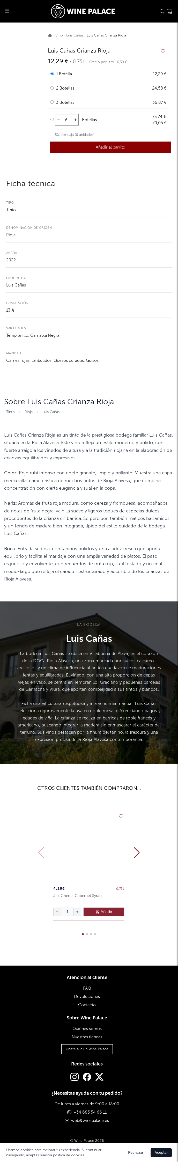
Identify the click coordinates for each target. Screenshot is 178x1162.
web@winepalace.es (90, 1120)
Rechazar (135, 1152)
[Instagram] (74, 1077)
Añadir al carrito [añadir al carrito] (110, 147)
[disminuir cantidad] (58, 120)
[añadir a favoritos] (163, 51)
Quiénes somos (87, 1028)
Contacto (87, 1005)
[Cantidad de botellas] (66, 120)
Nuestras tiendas (87, 1037)
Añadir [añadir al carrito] (104, 911)
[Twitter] (99, 1077)
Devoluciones (87, 996)
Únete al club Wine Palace (87, 1049)
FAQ (87, 988)
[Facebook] (87, 1077)
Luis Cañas (16, 285)
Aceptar (161, 1152)
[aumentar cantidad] (75, 120)
